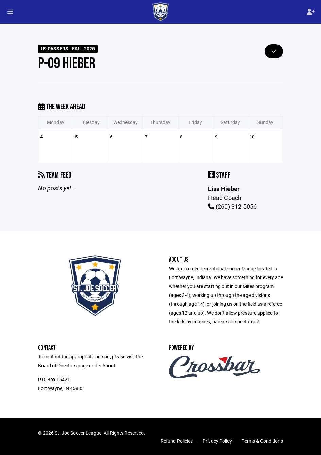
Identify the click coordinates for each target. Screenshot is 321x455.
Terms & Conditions (262, 441)
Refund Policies (176, 441)
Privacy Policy (217, 441)
